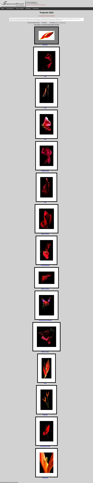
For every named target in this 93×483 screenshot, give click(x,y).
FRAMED (44, 22)
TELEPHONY (36, 8)
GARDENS (28, 8)
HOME (2, 8)
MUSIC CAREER (20, 8)
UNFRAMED (58, 22)
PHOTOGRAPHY (10, 8)
